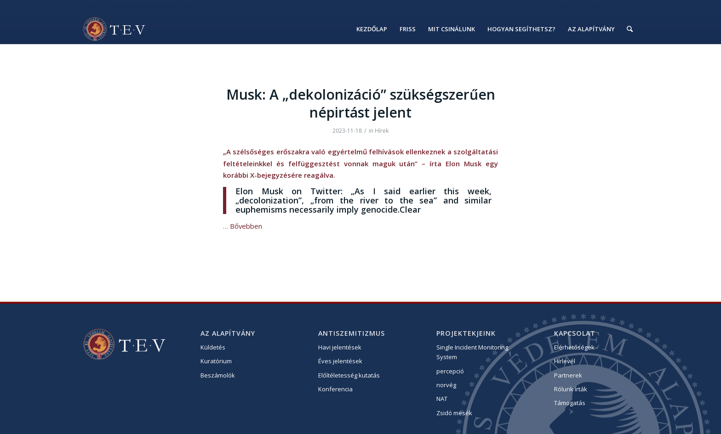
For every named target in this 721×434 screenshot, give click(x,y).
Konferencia (335, 389)
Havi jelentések (339, 347)
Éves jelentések (340, 361)
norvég (446, 385)
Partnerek (568, 375)
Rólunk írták (570, 389)
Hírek (382, 131)
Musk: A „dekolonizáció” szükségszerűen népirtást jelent (360, 103)
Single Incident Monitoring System (472, 352)
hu (615, 6)
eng (634, 6)
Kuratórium (216, 361)
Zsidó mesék (454, 413)
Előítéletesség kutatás (349, 375)
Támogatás (569, 403)
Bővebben (246, 226)
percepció (450, 371)
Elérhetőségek (574, 347)
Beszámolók (217, 375)
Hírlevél (564, 361)
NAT (441, 399)
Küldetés (212, 347)
